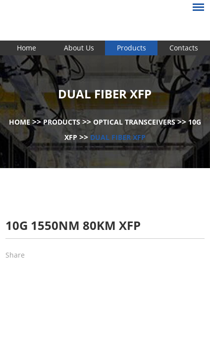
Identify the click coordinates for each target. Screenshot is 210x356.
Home (26, 47)
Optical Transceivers (134, 122)
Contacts (183, 47)
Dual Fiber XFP (118, 137)
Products (131, 47)
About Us (79, 47)
